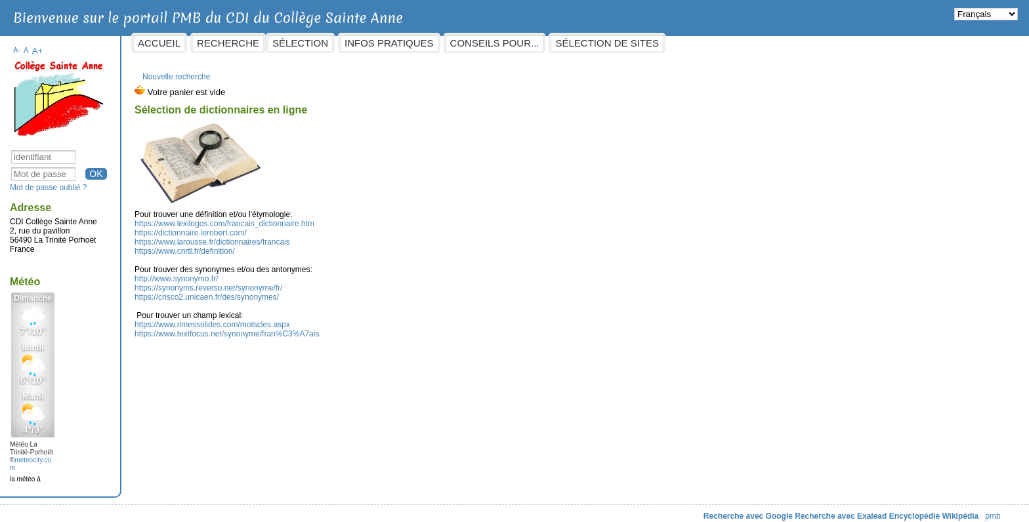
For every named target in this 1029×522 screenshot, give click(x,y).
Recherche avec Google (641, 509)
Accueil (265, 43)
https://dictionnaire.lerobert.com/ (297, 226)
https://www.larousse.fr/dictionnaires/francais (318, 235)
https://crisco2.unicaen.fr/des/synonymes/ (313, 290)
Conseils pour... (600, 43)
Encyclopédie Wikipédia (828, 509)
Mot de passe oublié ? (154, 181)
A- (123, 43)
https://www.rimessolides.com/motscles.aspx (318, 318)
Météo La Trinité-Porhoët (137, 441)
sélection (406, 43)
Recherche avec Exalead (735, 509)
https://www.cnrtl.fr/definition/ (291, 244)
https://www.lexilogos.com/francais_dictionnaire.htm (331, 217)
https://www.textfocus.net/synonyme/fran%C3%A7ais (333, 327)
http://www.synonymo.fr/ (282, 272)
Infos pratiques (495, 43)
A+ (143, 44)
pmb (886, 509)
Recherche (334, 43)
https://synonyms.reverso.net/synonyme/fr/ (314, 281)
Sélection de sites (713, 43)
